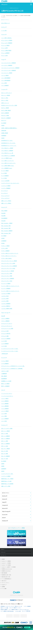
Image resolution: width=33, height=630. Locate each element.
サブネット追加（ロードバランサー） (9, 255)
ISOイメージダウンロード (6, 92)
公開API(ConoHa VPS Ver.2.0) (14, 8)
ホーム (2, 8)
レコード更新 (4, 416)
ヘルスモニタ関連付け (5, 306)
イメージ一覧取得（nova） (6, 158)
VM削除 (2, 125)
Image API (3, 59)
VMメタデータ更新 (5, 115)
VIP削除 (2, 238)
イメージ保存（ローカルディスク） (8, 163)
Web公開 (3, 316)
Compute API (4, 89)
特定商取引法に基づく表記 (6, 574)
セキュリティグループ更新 (6, 276)
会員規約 (3, 559)
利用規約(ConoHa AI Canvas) (7, 569)
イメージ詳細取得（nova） (6, 168)
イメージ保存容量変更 (5, 80)
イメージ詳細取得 (5, 85)
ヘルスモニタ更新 (5, 301)
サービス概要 (4, 588)
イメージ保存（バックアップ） (7, 160)
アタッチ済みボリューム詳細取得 (8, 155)
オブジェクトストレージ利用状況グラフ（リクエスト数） (13, 366)
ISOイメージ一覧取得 (5, 95)
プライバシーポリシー (5, 582)
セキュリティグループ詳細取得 (7, 278)
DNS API (3, 390)
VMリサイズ (3, 120)
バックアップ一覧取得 (5, 185)
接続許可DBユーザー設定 (6, 481)
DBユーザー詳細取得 (5, 456)
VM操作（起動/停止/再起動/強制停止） (9, 128)
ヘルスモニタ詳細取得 (5, 303)
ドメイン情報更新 (5, 403)
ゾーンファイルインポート (6, 393)
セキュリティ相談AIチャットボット (15, 607)
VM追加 (2, 138)
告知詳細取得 (4, 378)
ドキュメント (4, 4)
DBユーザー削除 (4, 451)
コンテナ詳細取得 (5, 343)
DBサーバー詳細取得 (5, 443)
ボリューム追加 (4, 55)
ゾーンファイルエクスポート (7, 396)
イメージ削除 (4, 83)
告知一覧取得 (4, 376)
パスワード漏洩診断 (27, 606)
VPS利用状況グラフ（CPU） (7, 140)
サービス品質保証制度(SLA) (6, 578)
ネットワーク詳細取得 (5, 288)
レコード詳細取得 (5, 418)
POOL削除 (3, 213)
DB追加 (2, 471)
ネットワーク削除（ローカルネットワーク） (10, 286)
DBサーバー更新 (4, 441)
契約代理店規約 (4, 573)
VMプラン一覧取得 (5, 107)
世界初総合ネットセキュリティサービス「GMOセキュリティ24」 (11, 606)
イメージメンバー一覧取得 (6, 72)
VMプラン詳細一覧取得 (6, 110)
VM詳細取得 (3, 135)
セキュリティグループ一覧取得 (7, 271)
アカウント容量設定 (5, 318)
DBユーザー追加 (4, 458)
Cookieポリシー (4, 584)
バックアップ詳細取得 (5, 188)
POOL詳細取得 (4, 218)
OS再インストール (5, 103)
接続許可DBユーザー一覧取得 (7, 478)
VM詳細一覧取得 (4, 133)
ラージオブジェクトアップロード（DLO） (9, 348)
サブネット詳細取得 (5, 250)
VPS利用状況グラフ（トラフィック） (8, 145)
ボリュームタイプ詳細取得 (6, 43)
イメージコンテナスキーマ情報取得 (8, 62)
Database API (4, 425)
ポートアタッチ (4, 190)
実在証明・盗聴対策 (4, 609)
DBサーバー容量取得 (5, 436)
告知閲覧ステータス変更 (6, 381)
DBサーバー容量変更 (5, 438)
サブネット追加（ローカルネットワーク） (9, 253)
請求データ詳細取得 (5, 386)
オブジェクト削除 (5, 331)
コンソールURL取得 (5, 180)
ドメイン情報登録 (5, 406)
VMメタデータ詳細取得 (6, 118)
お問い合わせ (4, 580)
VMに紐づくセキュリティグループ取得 (9, 105)
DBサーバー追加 (4, 446)
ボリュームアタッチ (5, 195)
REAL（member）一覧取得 (6, 223)
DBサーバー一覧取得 (5, 431)
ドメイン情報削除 (5, 401)
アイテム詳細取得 (5, 363)
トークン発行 (4, 30)
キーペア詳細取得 (5, 175)
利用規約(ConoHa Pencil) (6, 571)
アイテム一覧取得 (5, 361)
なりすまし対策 (18, 611)
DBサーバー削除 (4, 433)
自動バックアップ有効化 (6, 200)
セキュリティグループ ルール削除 (8, 263)
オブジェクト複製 (5, 336)
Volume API (4, 34)
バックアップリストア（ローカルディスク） (10, 183)
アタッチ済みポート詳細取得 (7, 150)
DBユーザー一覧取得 (5, 448)
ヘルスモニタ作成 (5, 296)
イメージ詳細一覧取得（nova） (7, 165)
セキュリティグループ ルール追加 (8, 268)
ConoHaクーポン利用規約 (6, 565)
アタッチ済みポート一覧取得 (7, 148)
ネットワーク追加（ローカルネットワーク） (10, 291)
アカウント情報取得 (5, 321)
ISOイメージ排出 (4, 100)
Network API (4, 207)
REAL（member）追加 (6, 233)
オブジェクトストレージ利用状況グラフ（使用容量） (12, 368)
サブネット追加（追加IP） (6, 258)
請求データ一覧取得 (5, 383)
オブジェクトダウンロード (6, 326)
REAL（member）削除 (6, 225)
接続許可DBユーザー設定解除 (7, 483)
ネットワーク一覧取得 (5, 283)
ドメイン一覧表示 (5, 398)
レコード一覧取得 (5, 411)
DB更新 (2, 466)
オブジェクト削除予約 (5, 333)
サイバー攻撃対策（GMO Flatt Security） (7, 611)
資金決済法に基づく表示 (6, 576)
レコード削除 (4, 413)
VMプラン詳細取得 (5, 113)
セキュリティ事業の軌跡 (26, 611)
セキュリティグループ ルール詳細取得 (9, 266)
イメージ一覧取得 (5, 75)
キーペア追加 (4, 178)
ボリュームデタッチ (5, 198)
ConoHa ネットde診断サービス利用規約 (9, 567)
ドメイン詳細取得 (5, 408)
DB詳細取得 (3, 468)
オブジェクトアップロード (6, 323)
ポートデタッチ (4, 193)
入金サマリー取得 (5, 371)
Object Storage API (5, 312)
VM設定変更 (3, 130)
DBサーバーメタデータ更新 (6, 428)
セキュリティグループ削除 (6, 273)
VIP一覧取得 (3, 235)
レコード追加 (4, 421)
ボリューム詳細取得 (5, 53)
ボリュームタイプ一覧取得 (6, 40)
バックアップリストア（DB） (7, 473)
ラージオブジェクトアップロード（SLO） (9, 351)
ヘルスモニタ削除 (5, 298)
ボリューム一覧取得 (5, 45)
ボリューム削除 (4, 48)
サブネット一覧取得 (5, 245)
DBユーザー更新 (4, 453)
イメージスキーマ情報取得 (6, 65)
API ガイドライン (5, 19)
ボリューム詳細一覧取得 (6, 50)
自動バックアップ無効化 (6, 203)
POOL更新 (3, 215)
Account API (4, 357)
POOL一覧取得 (4, 210)
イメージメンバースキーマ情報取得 (8, 70)
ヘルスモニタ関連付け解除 (6, 308)
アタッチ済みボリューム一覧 (7, 153)
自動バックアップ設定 (5, 486)
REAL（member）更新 (6, 228)
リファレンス (7, 8)
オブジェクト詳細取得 (5, 338)
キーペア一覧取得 (5, 170)
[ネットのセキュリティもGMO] (16, 627)
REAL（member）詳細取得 (6, 230)
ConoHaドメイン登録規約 (6, 561)
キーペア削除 (4, 173)
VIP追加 (2, 243)
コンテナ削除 (4, 341)
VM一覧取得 (3, 123)
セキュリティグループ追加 (6, 281)
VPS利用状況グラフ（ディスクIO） (8, 143)
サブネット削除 (4, 248)
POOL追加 (3, 220)
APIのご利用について (5, 23)
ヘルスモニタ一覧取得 (5, 293)
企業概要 (3, 586)
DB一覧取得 (3, 461)
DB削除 (2, 463)
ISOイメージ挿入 (4, 97)
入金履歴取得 (4, 373)
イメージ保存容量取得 (5, 78)
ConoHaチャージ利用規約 (6, 563)
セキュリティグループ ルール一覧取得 (9, 260)
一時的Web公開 (4, 353)
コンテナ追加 (4, 346)
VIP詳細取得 (3, 240)
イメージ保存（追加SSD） (6, 38)
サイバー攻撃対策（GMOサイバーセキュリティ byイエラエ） (19, 609)
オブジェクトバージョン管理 (7, 328)
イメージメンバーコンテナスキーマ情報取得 (10, 67)
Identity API (4, 27)
